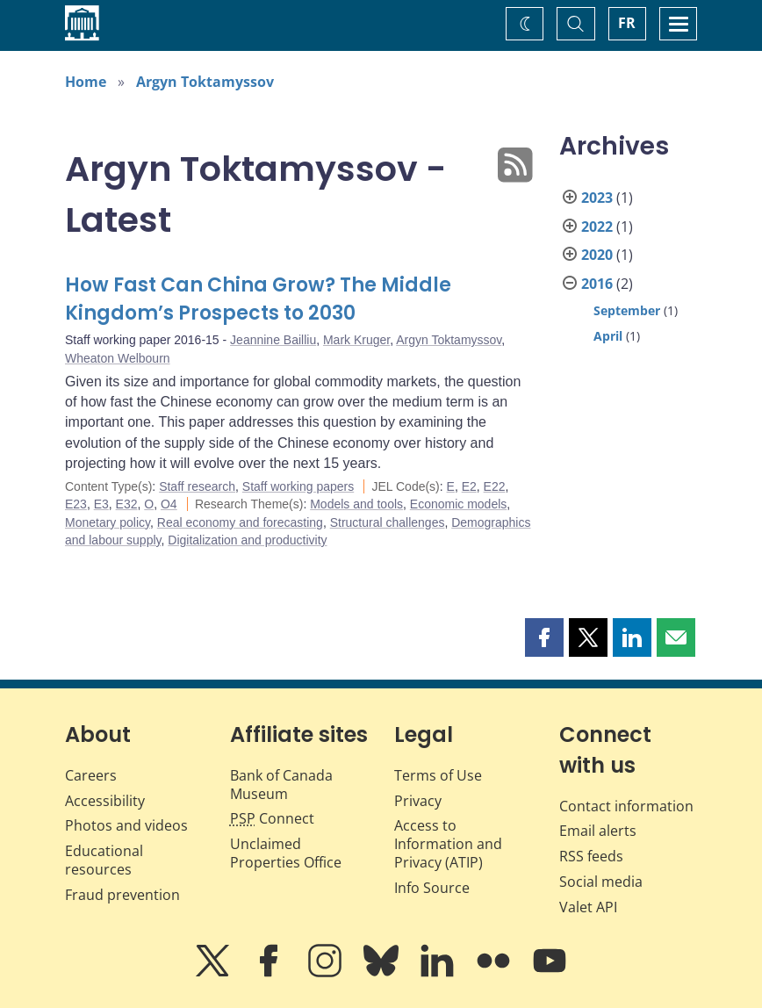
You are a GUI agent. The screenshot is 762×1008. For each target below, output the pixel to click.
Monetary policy (107, 522)
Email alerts (597, 830)
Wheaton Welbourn (117, 358)
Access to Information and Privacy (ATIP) (448, 844)
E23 (76, 504)
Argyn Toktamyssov (205, 81)
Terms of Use (438, 775)
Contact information (626, 806)
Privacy (418, 800)
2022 (597, 226)
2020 (597, 254)
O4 (169, 504)
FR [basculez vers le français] (627, 22)
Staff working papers (298, 486)
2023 (597, 197)
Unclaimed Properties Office (285, 853)
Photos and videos (126, 825)
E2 (469, 486)
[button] (544, 637)
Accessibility (105, 800)
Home (85, 81)
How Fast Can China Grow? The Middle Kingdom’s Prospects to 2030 (258, 299)
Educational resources (104, 860)
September (626, 310)
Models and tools (356, 504)
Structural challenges (387, 522)
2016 (597, 283)
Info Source (432, 887)
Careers (91, 775)
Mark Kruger (356, 340)
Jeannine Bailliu (273, 340)
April (607, 336)
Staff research (197, 486)
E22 (495, 486)
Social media (601, 881)
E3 (101, 504)
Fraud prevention (122, 894)
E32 (127, 504)
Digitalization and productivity (247, 540)
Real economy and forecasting (240, 522)
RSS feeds (591, 856)
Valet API (588, 907)
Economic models (458, 504)
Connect (272, 818)
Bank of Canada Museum (281, 784)
